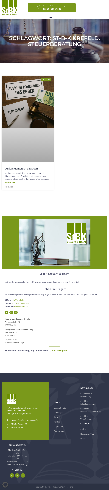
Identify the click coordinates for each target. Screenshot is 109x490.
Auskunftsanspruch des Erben (21, 168)
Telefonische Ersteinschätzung (54, 6)
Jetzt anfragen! (59, 350)
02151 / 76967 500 (20, 303)
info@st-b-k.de (18, 300)
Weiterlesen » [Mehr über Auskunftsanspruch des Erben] (11, 183)
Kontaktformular (21, 306)
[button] (51, 17)
